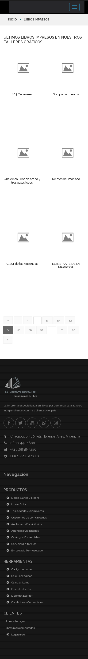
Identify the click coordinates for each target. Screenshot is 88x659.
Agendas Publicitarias (22, 530)
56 (30, 330)
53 (70, 320)
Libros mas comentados (20, 628)
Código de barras (18, 569)
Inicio (13, 19)
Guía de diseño (18, 589)
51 (47, 320)
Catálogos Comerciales (22, 537)
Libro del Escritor (18, 595)
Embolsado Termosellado (24, 550)
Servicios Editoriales (20, 544)
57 (41, 330)
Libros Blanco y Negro (22, 497)
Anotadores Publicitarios (23, 524)
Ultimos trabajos (15, 621)
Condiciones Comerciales (24, 602)
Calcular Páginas (18, 576)
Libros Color (15, 504)
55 (18, 330)
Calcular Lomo (17, 582)
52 (58, 320)
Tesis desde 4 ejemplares (24, 511)
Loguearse (15, 634)
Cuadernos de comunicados (26, 517)
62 (73, 330)
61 (62, 330)
